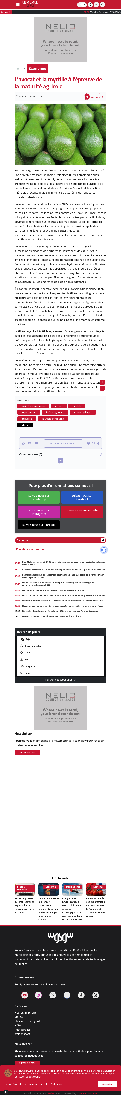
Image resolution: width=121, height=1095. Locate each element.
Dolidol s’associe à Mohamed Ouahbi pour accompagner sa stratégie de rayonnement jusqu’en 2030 (58, 583)
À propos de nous (31, 1078)
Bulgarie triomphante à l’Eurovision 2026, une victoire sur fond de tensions (60, 611)
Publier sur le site (61, 1078)
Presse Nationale (22, 888)
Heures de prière (25, 1012)
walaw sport (22, 1034)
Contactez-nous (90, 1078)
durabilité (27, 418)
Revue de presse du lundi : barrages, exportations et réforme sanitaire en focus (62, 606)
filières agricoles (55, 412)
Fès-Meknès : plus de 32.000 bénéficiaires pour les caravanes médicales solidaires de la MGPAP (63, 563)
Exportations (29, 412)
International (73, 887)
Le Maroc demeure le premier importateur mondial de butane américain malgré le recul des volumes (48, 909)
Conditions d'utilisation (49, 1085)
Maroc (25, 425)
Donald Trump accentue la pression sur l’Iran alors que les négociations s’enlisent (63, 595)
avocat (58, 406)
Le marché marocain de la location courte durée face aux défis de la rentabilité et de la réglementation (63, 576)
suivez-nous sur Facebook (82, 497)
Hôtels (19, 1025)
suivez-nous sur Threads (38, 525)
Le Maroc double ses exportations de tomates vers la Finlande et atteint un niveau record (95, 907)
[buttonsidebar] (18, 4)
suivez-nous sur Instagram (38, 512)
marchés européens (53, 418)
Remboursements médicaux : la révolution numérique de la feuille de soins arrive (62, 600)
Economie (37, 68)
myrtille (77, 406)
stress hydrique (82, 412)
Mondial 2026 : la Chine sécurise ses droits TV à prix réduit (51, 616)
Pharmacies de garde (28, 1021)
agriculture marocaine (33, 406)
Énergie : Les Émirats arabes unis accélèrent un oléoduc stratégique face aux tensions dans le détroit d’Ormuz (72, 909)
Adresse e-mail (27, 752)
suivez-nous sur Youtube (82, 510)
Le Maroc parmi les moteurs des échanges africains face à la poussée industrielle (63, 570)
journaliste (78, 1085)
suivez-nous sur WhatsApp (38, 497)
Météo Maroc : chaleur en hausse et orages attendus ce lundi (53, 590)
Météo (19, 1016)
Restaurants (22, 1029)
